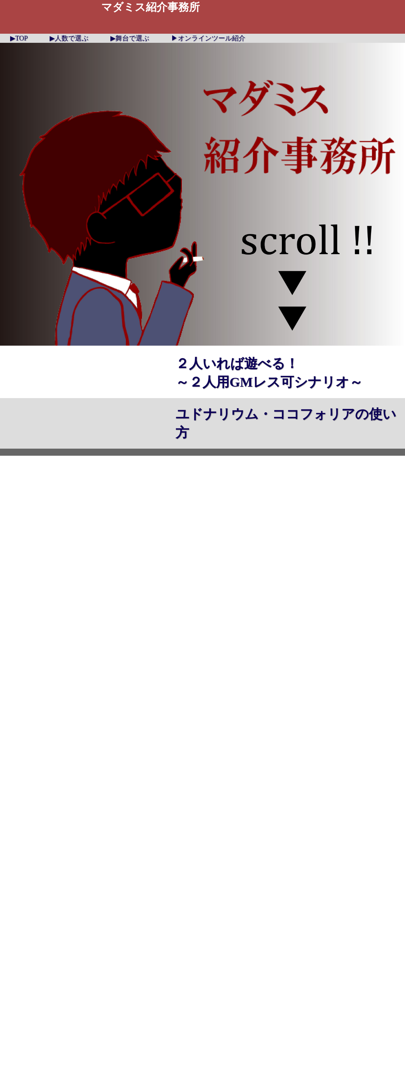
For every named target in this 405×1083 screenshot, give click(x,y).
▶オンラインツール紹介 (208, 38)
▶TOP (19, 38)
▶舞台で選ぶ (129, 38)
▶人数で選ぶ (69, 38)
